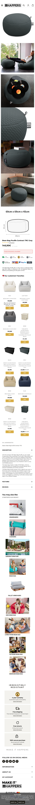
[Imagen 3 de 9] (17, 547)
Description (6, 450)
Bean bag (12, 576)
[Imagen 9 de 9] (17, 664)
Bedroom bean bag (16, 674)
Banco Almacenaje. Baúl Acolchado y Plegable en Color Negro (9, 365)
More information (17, 701)
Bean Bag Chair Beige (10, 394)
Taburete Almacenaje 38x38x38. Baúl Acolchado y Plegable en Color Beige (25, 332)
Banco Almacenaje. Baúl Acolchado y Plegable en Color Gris (24, 365)
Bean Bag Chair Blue (24, 394)
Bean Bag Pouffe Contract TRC (14, 445)
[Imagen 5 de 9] (17, 586)
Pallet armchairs (14, 595)
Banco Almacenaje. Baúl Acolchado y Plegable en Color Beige (9, 424)
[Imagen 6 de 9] (17, 606)
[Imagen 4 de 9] (17, 567)
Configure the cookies (24, 799)
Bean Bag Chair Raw (9, 298)
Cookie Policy (25, 797)
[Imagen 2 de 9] (17, 527)
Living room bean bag (12, 635)
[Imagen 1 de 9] (17, 508)
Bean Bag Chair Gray (9, 329)
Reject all (21, 802)
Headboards (13, 517)
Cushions (12, 537)
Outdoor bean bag (16, 654)
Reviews (11, 242)
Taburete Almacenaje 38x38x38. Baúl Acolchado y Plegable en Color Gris (25, 425)
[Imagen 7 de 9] (17, 625)
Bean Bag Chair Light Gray (25, 299)
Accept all (14, 802)
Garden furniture (12, 556)
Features (5, 481)
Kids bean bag (11, 615)
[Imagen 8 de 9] (17, 645)
